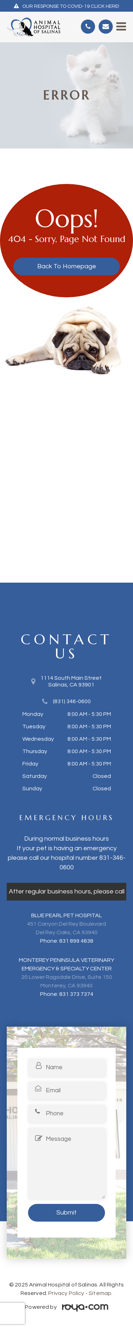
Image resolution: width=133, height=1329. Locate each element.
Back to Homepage (66, 266)
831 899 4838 (76, 941)
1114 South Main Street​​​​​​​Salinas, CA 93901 (71, 681)
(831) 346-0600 (72, 701)
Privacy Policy (66, 1293)
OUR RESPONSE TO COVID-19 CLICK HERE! (70, 6)
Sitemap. (100, 1293)
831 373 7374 (76, 994)
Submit (66, 1212)
